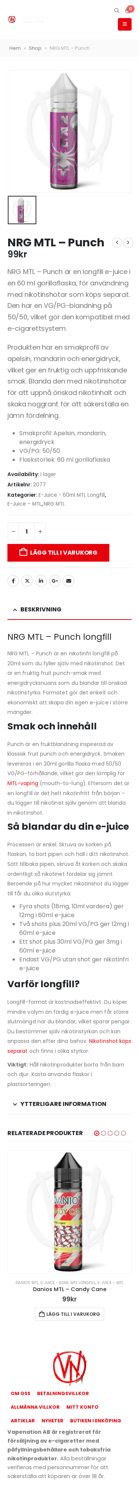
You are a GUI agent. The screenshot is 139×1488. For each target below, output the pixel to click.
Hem (15, 48)
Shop (35, 48)
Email (69, 581)
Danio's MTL (27, 1283)
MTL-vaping (22, 783)
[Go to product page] (69, 1212)
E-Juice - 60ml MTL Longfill (72, 495)
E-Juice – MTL (24, 503)
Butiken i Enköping (95, 1421)
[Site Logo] (27, 19)
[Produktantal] (27, 531)
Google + (55, 581)
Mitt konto (82, 1407)
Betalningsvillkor (63, 1393)
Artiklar (23, 1421)
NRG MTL (54, 503)
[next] (128, 242)
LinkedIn (41, 581)
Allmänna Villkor (35, 1407)
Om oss (20, 1393)
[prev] (117, 242)
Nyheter (52, 1421)
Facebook (13, 581)
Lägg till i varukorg (63, 552)
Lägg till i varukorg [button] (73, 1314)
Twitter (27, 581)
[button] (116, 10)
